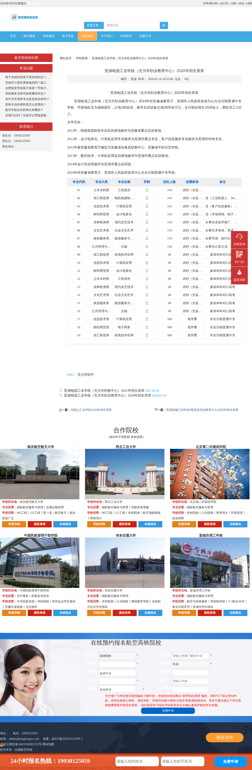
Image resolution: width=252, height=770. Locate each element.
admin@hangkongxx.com (24, 738)
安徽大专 (145, 36)
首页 (13, 36)
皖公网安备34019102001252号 (22, 744)
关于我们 (107, 36)
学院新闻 (87, 36)
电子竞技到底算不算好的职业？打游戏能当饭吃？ (27, 77)
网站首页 (66, 58)
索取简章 (40, 524)
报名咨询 (224, 737)
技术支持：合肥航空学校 (16, 749)
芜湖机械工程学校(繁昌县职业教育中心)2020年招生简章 (202, 409)
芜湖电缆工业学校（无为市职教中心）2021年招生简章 (104, 390)
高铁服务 (49, 36)
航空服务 (29, 36)
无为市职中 (85, 374)
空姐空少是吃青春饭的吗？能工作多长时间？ (27, 82)
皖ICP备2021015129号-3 (67, 738)
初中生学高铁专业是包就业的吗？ (27, 99)
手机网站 (35, 3)
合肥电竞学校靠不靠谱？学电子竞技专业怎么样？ (27, 88)
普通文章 (94, 25)
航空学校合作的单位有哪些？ (24, 110)
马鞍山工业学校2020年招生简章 (91, 409)
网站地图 (48, 744)
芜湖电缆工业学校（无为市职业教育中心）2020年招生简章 (107, 395)
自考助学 (126, 36)
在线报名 (65, 524)
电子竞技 (68, 36)
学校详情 (14, 524)
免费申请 (168, 710)
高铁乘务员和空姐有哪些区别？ (25, 93)
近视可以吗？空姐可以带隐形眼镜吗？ (27, 115)
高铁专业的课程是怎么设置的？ (25, 104)
